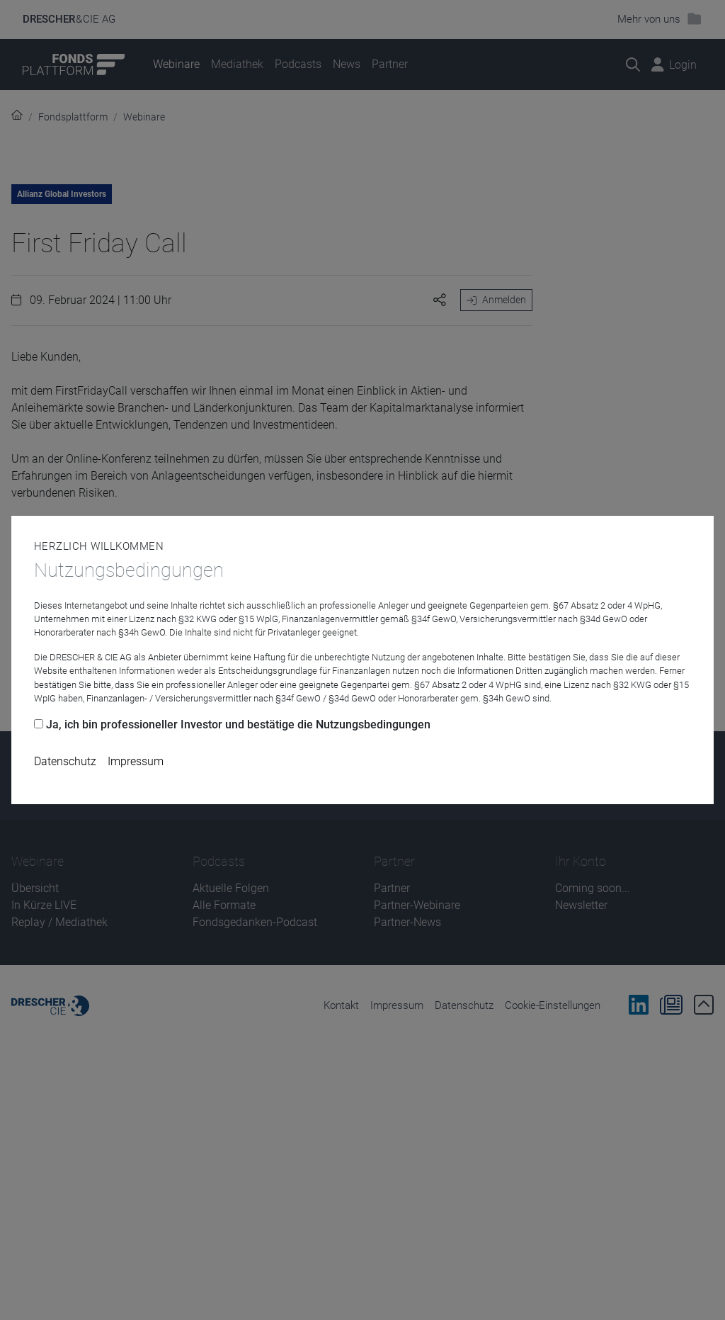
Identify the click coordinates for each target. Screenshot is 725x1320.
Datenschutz (65, 761)
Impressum (136, 761)
